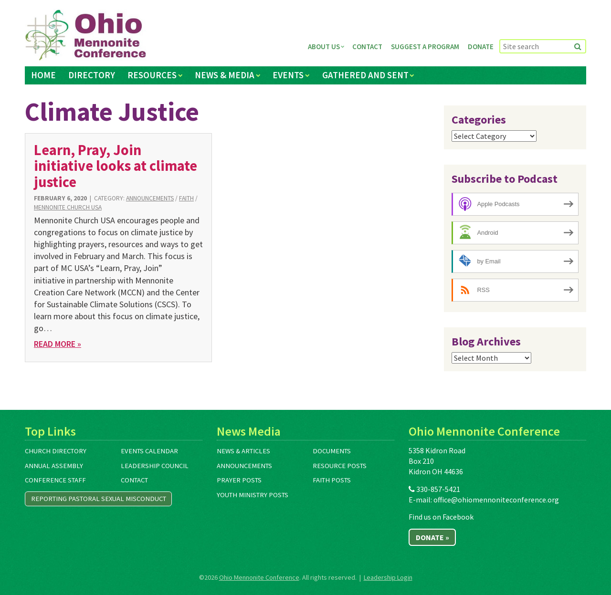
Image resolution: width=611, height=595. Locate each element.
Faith (186, 198)
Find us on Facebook (441, 517)
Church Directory (55, 451)
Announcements (150, 198)
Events (288, 75)
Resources (152, 75)
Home (43, 75)
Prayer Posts (239, 480)
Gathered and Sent (365, 75)
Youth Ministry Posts (252, 495)
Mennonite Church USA (68, 207)
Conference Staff (55, 480)
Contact (367, 46)
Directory (91, 75)
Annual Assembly (54, 465)
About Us (324, 46)
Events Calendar (149, 451)
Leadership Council (155, 465)
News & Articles (243, 451)
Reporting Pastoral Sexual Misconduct (98, 498)
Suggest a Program (425, 46)
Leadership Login (388, 577)
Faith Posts (332, 480)
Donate (481, 46)
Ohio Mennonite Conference (259, 577)
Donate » (432, 537)
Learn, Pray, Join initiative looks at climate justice (115, 166)
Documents (332, 451)
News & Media (224, 75)
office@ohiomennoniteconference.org (496, 499)
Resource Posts (340, 465)
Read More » (57, 343)
